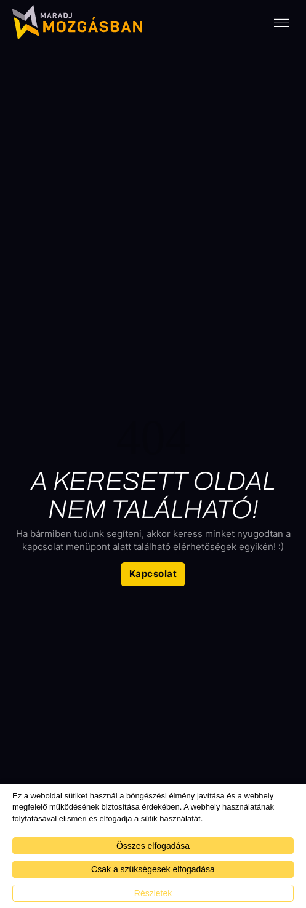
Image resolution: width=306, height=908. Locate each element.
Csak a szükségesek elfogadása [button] (153, 869)
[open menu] (281, 23)
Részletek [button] (153, 893)
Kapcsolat (153, 573)
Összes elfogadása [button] (153, 846)
